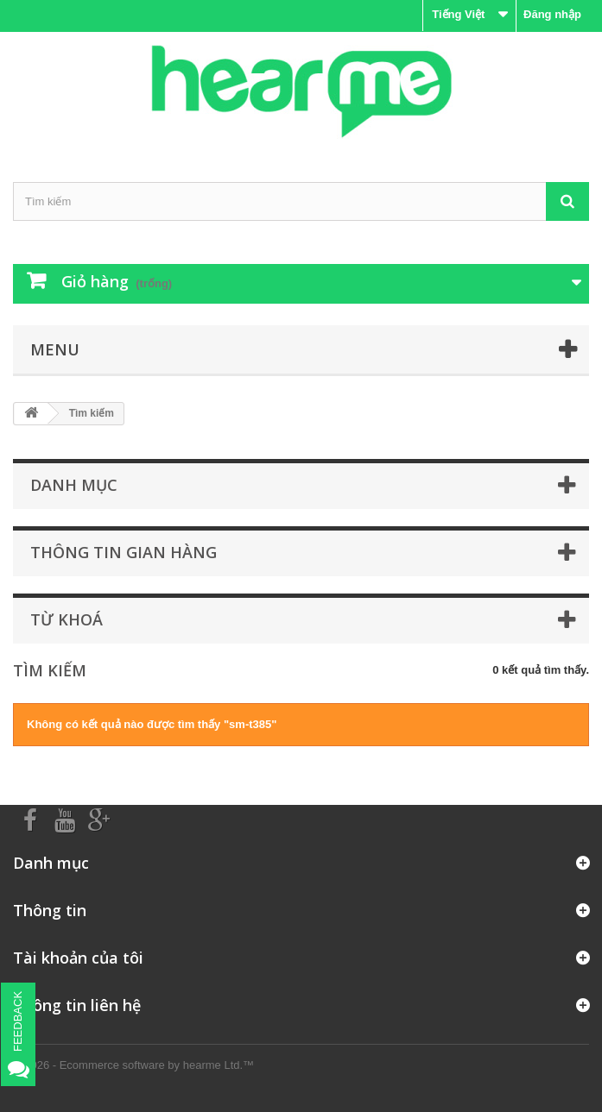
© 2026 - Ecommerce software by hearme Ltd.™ (133, 1065)
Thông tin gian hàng (123, 552)
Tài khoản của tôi (78, 957)
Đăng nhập (552, 14)
